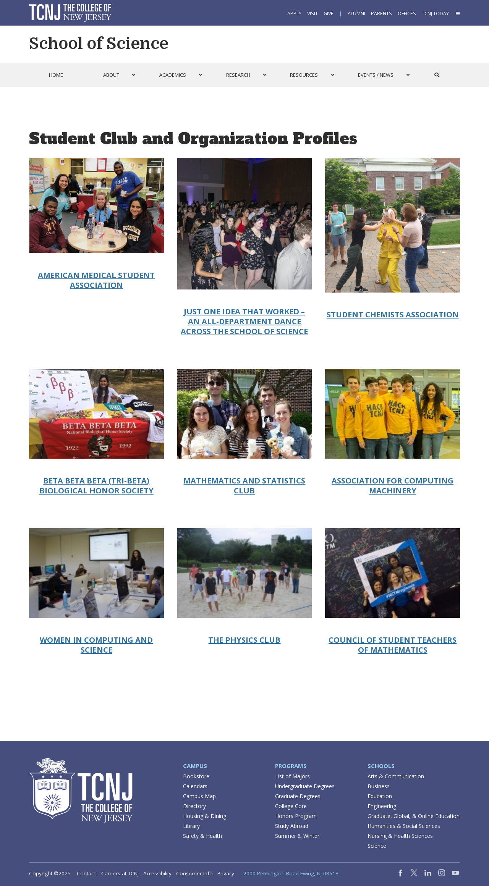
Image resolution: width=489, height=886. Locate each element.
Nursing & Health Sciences (400, 835)
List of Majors (292, 776)
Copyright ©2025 (50, 873)
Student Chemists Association (393, 314)
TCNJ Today (435, 13)
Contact (86, 873)
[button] (457, 13)
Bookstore (196, 776)
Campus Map (199, 796)
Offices (407, 13)
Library (191, 825)
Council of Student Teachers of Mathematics (393, 645)
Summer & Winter (297, 835)
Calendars (195, 786)
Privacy (225, 873)
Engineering (382, 806)
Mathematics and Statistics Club (244, 485)
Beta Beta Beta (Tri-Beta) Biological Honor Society (96, 485)
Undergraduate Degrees (305, 786)
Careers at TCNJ (120, 873)
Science (377, 845)
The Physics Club (244, 640)
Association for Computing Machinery (392, 485)
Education (380, 796)
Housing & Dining (204, 816)
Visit (312, 13)
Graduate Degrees (298, 796)
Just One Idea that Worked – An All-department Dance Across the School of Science (244, 321)
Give (329, 13)
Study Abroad (291, 825)
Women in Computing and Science (96, 645)
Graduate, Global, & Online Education (414, 816)
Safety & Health (202, 835)
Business (379, 786)
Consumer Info (194, 873)
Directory (194, 806)
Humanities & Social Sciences (404, 825)
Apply (294, 13)
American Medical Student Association (96, 280)
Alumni (356, 13)
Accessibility (157, 873)
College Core (291, 806)
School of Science (98, 43)
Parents (381, 13)
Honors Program (296, 816)
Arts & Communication (396, 776)
